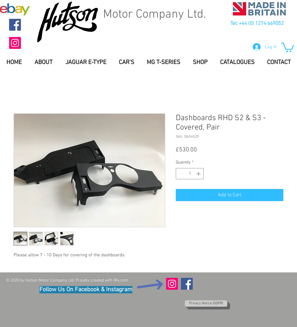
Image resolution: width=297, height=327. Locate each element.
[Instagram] (15, 43)
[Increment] (199, 173)
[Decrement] (180, 173)
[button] (287, 47)
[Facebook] (15, 25)
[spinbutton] (189, 173)
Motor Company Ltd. (154, 14)
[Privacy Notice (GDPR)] (206, 303)
